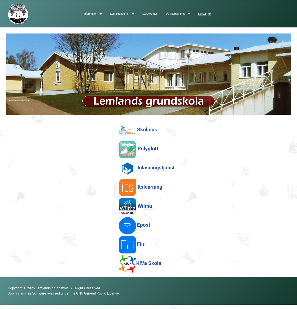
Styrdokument (150, 13)
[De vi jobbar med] (188, 14)
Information (90, 13)
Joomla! (14, 293)
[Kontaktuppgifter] (132, 14)
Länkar (202, 13)
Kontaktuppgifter (119, 13)
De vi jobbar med (175, 13)
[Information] (99, 14)
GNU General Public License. (98, 293)
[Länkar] (208, 14)
